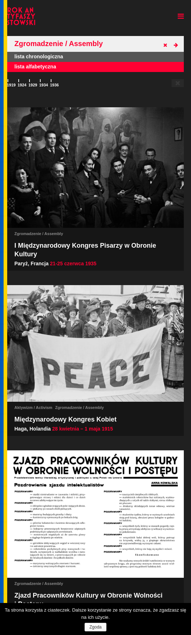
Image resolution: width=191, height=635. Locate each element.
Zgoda (95, 627)
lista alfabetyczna (35, 66)
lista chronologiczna (38, 56)
